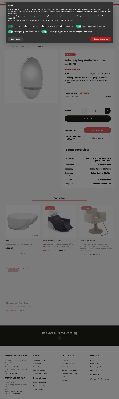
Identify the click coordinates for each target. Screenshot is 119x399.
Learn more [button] (15, 39)
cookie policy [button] (12, 14)
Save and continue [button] (101, 39)
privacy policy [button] (85, 9)
